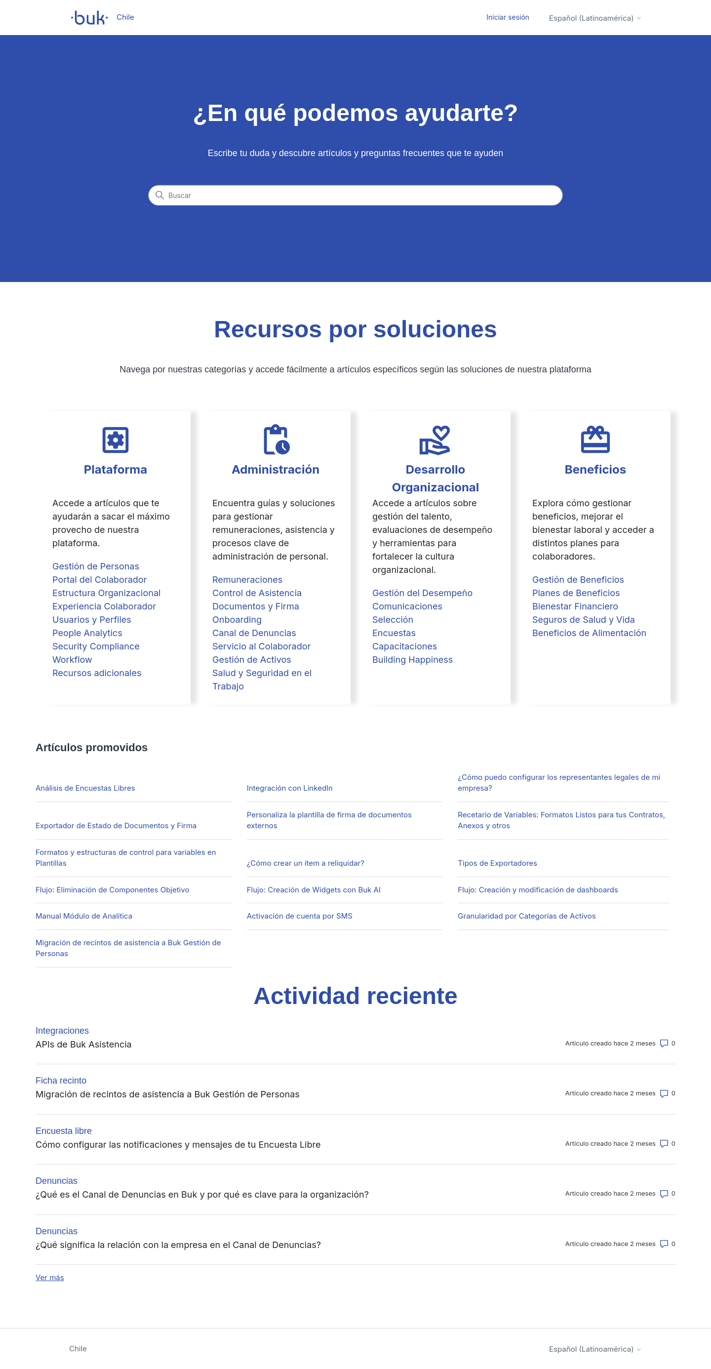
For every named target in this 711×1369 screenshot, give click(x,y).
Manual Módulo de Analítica (84, 916)
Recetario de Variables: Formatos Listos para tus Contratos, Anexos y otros (561, 820)
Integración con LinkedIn (290, 788)
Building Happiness (412, 659)
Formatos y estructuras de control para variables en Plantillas (126, 857)
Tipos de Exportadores (497, 863)
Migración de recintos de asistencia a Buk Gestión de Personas (128, 948)
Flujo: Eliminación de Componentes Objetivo (112, 889)
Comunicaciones (407, 606)
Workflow (72, 659)
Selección (392, 619)
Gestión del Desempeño (422, 593)
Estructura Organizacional (106, 593)
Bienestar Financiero (575, 606)
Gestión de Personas (95, 566)
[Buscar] (355, 195)
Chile (78, 1348)
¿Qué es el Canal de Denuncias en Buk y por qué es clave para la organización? (202, 1194)
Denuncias (57, 1181)
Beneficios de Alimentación (589, 633)
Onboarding (237, 619)
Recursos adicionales (96, 673)
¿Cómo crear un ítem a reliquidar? (305, 863)
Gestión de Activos (251, 659)
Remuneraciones (247, 579)
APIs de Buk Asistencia (84, 1044)
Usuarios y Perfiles (91, 619)
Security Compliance (96, 646)
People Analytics (87, 633)
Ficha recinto (61, 1081)
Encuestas (394, 633)
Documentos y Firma (255, 606)
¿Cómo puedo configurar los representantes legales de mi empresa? (559, 782)
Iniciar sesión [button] (507, 17)
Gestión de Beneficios (578, 579)
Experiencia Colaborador (104, 606)
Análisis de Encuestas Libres (85, 788)
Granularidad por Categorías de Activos (526, 916)
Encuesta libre (64, 1131)
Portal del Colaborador (99, 579)
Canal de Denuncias (254, 633)
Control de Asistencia (257, 593)
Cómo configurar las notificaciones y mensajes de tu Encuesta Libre (178, 1144)
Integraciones (62, 1031)
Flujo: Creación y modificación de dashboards (538, 889)
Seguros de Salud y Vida (583, 619)
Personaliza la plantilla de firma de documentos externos (329, 820)
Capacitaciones (404, 646)
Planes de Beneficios (576, 593)
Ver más (50, 1277)
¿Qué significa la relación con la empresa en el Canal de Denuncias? (178, 1245)
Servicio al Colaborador (261, 646)
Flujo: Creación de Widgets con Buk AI (314, 889)
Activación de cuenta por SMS (300, 916)
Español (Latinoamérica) (595, 18)
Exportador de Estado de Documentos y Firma (116, 825)
